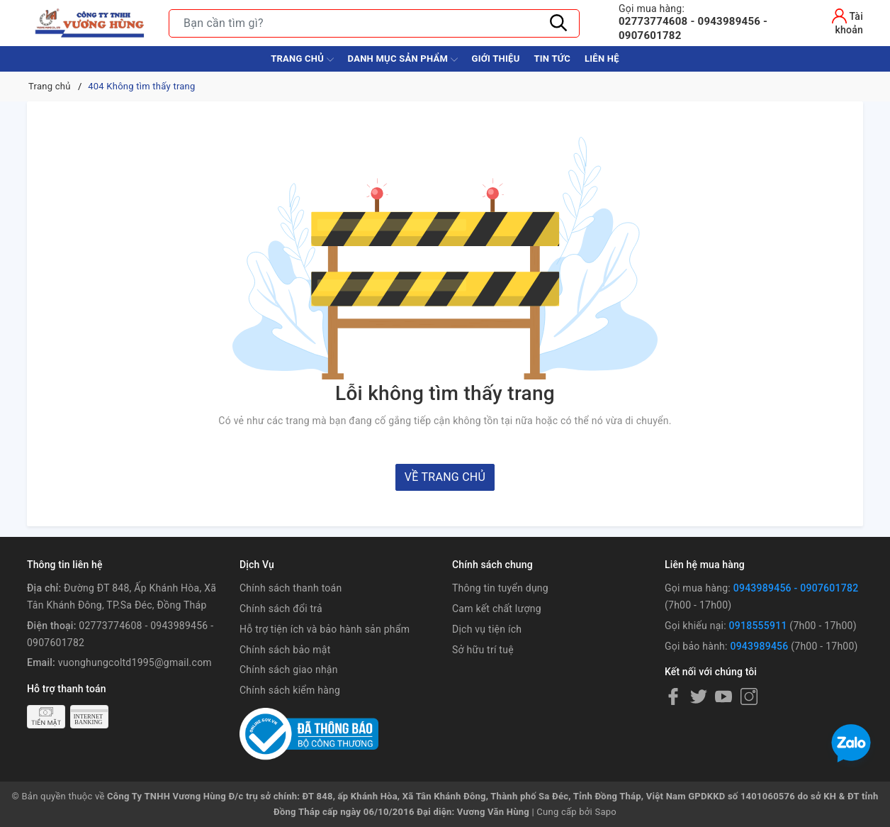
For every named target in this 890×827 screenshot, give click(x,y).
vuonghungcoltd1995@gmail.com (135, 662)
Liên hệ (602, 58)
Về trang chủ (445, 477)
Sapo (605, 811)
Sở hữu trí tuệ (483, 649)
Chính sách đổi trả (281, 608)
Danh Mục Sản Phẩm (403, 59)
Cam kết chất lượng (496, 608)
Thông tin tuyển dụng (500, 588)
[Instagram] (748, 696)
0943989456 (759, 646)
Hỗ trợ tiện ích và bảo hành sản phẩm (325, 629)
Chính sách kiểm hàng (290, 690)
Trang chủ (302, 59)
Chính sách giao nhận (289, 669)
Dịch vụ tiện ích (487, 629)
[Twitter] (698, 696)
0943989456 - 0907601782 (796, 588)
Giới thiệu (496, 58)
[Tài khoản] (836, 21)
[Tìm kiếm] (558, 23)
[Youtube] (723, 696)
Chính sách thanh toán (291, 588)
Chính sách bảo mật (285, 649)
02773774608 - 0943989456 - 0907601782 (709, 22)
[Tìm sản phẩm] (374, 23)
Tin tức (552, 58)
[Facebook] (673, 696)
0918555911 (758, 625)
